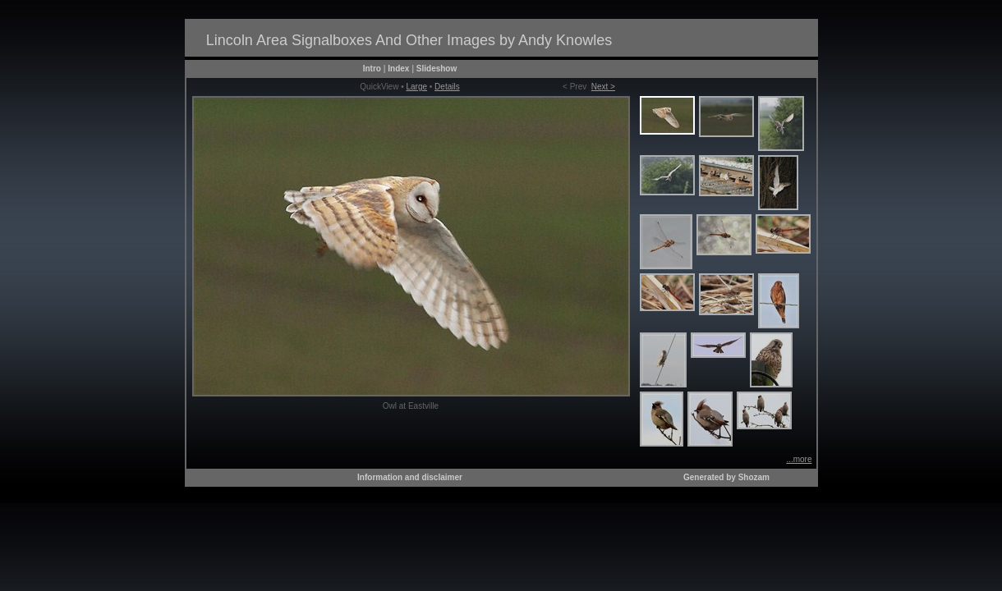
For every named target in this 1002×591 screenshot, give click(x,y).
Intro (372, 68)
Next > (603, 86)
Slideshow (436, 68)
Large (416, 86)
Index (398, 68)
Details (447, 86)
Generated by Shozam (726, 477)
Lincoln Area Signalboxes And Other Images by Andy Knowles (409, 40)
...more (798, 459)
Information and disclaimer (409, 477)
